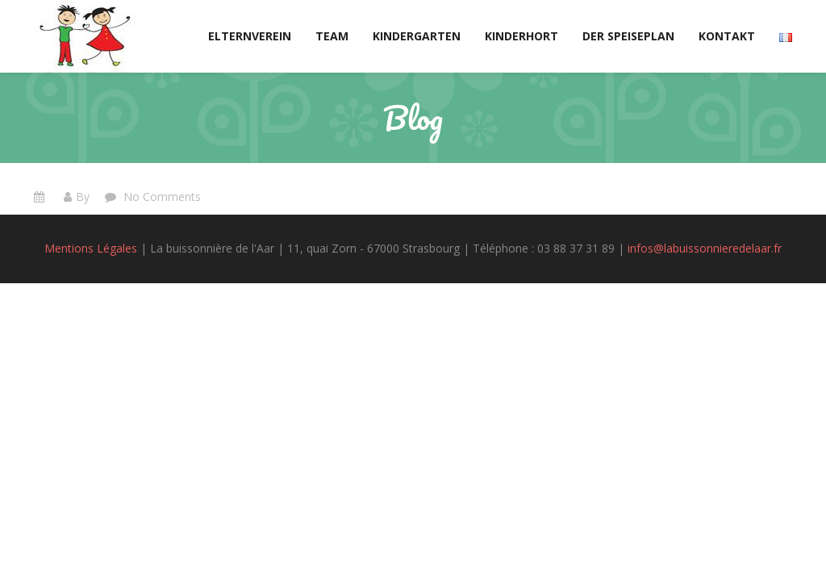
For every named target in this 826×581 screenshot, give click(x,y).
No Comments (160, 196)
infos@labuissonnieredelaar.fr (705, 248)
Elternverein (249, 36)
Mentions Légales (90, 248)
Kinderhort (521, 36)
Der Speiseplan (628, 36)
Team (331, 36)
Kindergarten (417, 36)
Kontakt (727, 36)
